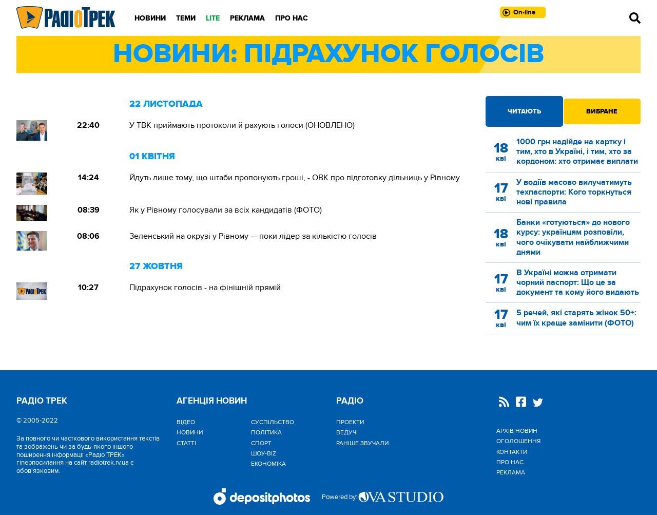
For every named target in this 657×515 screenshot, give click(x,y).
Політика (266, 432)
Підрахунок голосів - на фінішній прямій (205, 287)
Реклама (247, 18)
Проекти (350, 422)
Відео (186, 422)
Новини (150, 18)
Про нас (291, 18)
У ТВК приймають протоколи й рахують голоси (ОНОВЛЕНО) (242, 125)
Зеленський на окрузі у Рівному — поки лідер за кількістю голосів (253, 236)
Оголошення (518, 441)
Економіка (268, 463)
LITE (213, 18)
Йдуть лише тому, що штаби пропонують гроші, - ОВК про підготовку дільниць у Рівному (294, 178)
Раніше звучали (362, 443)
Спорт (261, 443)
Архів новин (516, 430)
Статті (186, 443)
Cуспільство (272, 422)
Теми (186, 18)
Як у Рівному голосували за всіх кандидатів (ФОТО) (225, 210)
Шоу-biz (263, 453)
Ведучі (347, 432)
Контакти (511, 451)
